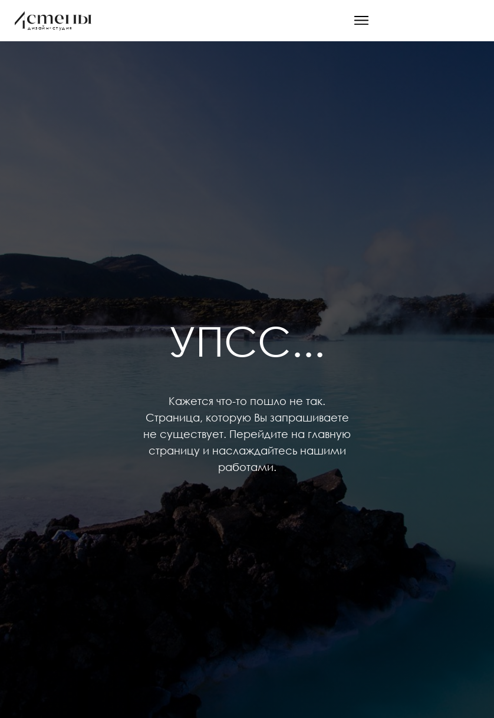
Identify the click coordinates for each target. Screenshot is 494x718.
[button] (361, 20)
